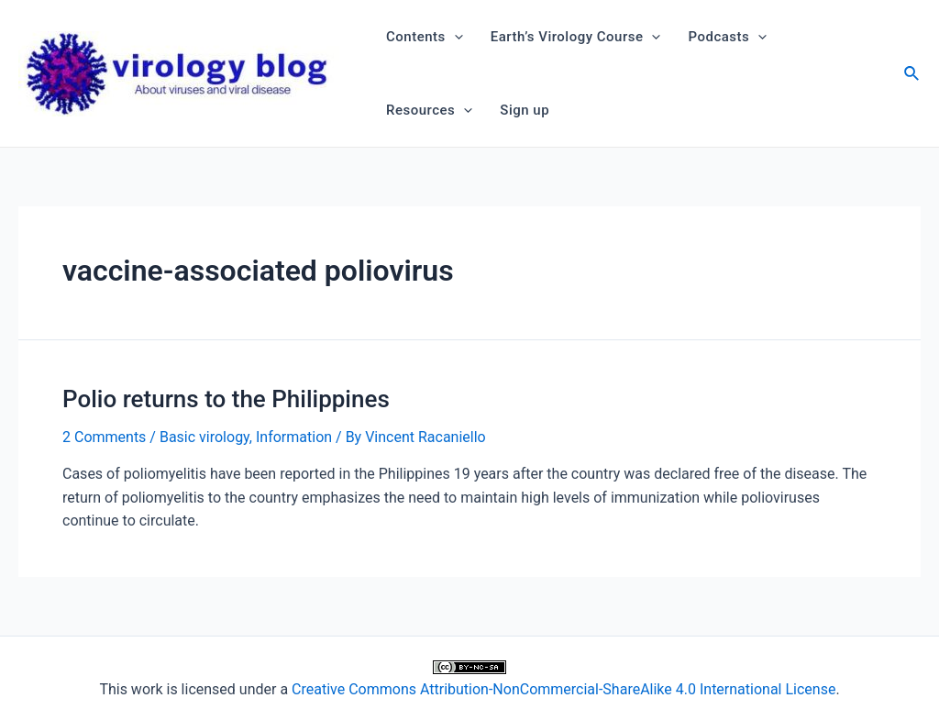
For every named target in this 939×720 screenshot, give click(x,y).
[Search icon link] (912, 75)
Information (294, 437)
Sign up (524, 110)
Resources (429, 110)
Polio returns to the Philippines (226, 399)
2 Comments (104, 437)
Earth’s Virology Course (576, 36)
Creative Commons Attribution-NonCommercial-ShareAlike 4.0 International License (563, 689)
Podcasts (727, 36)
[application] (454, 36)
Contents (424, 36)
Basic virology (204, 437)
